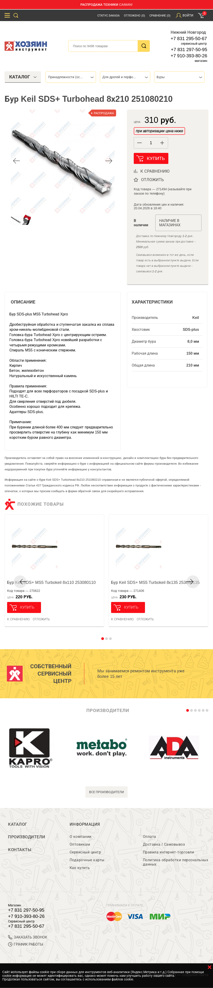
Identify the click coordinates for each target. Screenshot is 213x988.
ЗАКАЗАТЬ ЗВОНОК (27, 938)
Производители (26, 837)
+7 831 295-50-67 (189, 38)
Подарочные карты (87, 860)
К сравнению (18, 619)
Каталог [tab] (23, 76)
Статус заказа (108, 15)
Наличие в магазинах (169, 223)
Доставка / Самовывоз (164, 845)
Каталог (17, 824)
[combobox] (71, 77)
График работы (25, 945)
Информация (85, 824)
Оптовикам (80, 845)
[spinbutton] (151, 143)
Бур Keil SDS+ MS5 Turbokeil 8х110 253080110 (51, 582)
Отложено (134, 15)
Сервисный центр (85, 853)
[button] (162, 142)
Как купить (80, 868)
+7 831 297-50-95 (189, 49)
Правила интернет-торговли (168, 853)
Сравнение (159, 15)
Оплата (149, 837)
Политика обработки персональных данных (175, 862)
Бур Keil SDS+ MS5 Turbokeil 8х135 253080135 (155, 582)
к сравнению (154, 171)
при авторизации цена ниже (159, 131)
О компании (80, 837)
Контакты (19, 850)
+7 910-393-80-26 (189, 55)
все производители (106, 792)
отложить (152, 180)
